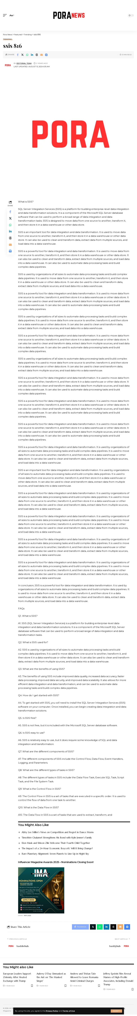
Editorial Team (24, 63)
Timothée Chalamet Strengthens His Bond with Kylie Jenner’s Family (60, 837)
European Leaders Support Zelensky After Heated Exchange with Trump (17, 978)
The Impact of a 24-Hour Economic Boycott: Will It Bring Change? (60, 848)
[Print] (46, 54)
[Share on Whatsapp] (27, 54)
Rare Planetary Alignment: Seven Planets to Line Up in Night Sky (58, 853)
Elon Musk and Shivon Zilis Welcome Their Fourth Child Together (60, 843)
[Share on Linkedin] (32, 54)
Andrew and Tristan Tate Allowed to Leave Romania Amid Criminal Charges (85, 978)
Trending (7, 39)
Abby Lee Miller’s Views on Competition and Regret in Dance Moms (61, 832)
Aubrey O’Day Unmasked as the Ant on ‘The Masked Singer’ (51, 978)
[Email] (41, 54)
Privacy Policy (53, 1011)
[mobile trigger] (5, 15)
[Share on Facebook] (18, 54)
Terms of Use (71, 1011)
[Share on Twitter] (22, 54)
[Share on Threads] (37, 54)
